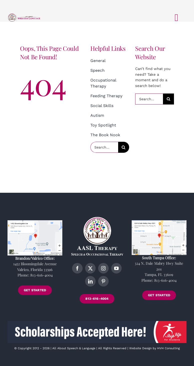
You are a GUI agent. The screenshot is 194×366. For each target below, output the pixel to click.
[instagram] (103, 268)
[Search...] (104, 147)
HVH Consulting (168, 348)
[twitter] (90, 268)
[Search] (123, 147)
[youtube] (116, 268)
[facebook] (77, 268)
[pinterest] (103, 281)
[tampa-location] (159, 222)
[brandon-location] (35, 222)
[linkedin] (90, 281)
